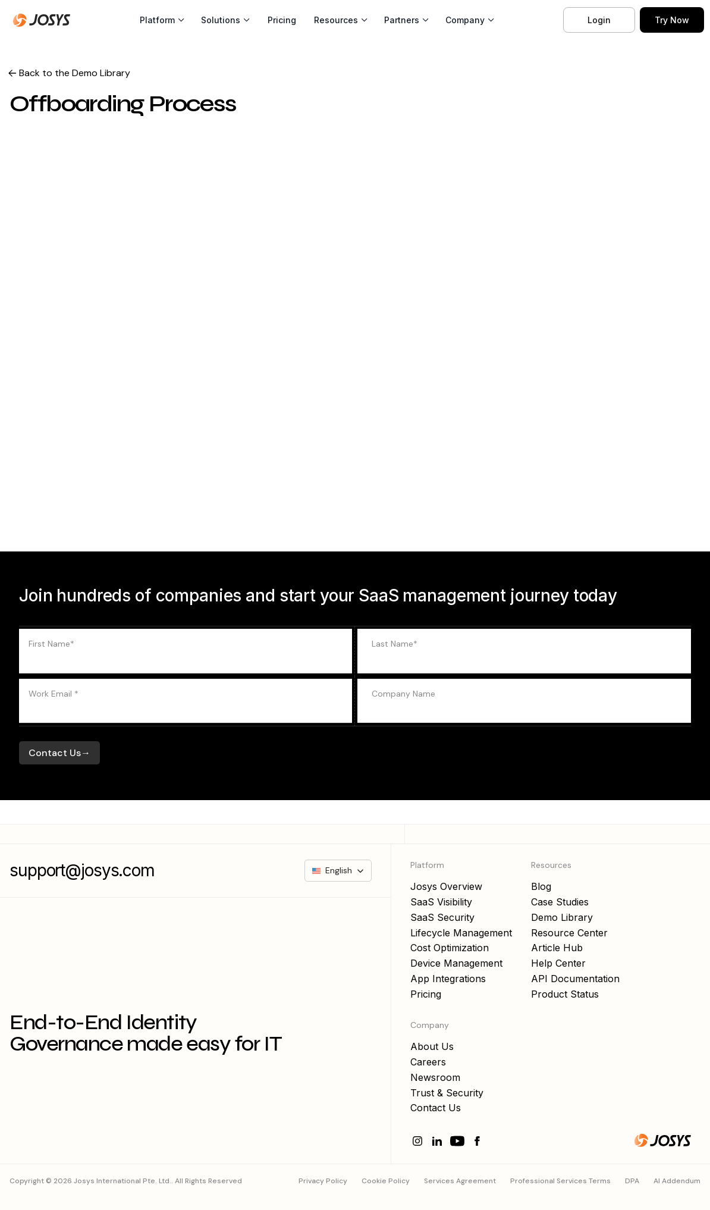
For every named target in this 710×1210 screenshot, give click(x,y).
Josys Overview (446, 886)
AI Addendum (677, 1181)
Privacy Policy (323, 1181)
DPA (632, 1181)
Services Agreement (460, 1181)
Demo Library (562, 917)
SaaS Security (442, 917)
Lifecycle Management (461, 933)
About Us (432, 1046)
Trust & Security (446, 1093)
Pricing (282, 20)
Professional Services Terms (560, 1181)
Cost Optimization (449, 948)
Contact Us (435, 1108)
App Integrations (448, 979)
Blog (541, 886)
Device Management (456, 963)
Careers (428, 1062)
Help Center (558, 963)
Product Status (565, 994)
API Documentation (575, 979)
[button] (162, 20)
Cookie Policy (386, 1181)
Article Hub (557, 948)
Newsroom (435, 1077)
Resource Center (569, 933)
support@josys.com (82, 870)
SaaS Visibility (441, 902)
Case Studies (560, 902)
